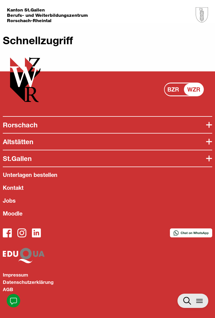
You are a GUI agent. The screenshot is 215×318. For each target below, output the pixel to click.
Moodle (12, 213)
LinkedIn (36, 232)
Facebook (7, 232)
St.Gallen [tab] (17, 158)
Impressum (15, 275)
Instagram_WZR (21, 232)
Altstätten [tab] (18, 142)
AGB (8, 289)
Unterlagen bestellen (30, 175)
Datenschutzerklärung (28, 282)
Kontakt (13, 187)
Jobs (9, 200)
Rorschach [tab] (20, 125)
